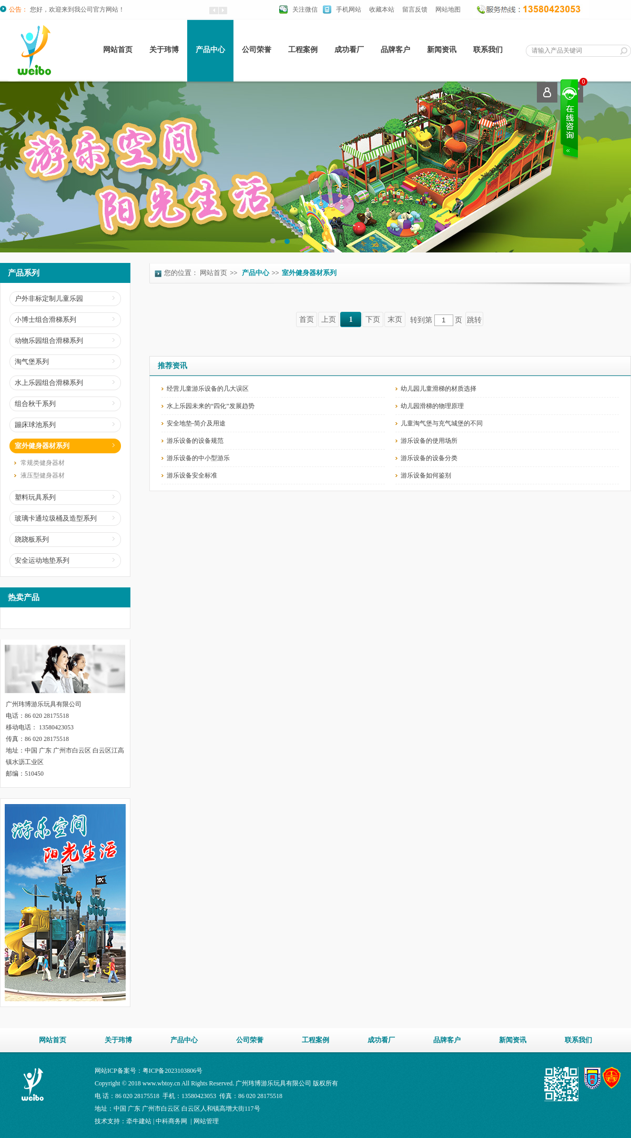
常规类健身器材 (43, 462)
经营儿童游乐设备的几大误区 (208, 388)
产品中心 (210, 50)
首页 (306, 319)
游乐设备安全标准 (192, 475)
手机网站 (348, 9)
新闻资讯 (441, 50)
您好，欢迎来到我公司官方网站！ (77, 9)
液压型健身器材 (43, 475)
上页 (328, 319)
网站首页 (118, 50)
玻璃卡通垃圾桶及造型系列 (56, 518)
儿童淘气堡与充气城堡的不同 (442, 423)
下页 (372, 319)
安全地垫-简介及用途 (196, 423)
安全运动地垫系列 (42, 560)
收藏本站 (381, 9)
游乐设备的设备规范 (195, 440)
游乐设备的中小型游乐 (198, 458)
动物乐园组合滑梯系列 (49, 340)
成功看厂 (349, 50)
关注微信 (305, 9)
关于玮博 (164, 50)
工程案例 (303, 50)
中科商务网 (171, 1121)
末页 (395, 319)
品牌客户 (395, 50)
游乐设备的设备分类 (429, 458)
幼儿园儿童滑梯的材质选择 (438, 388)
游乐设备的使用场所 (429, 440)
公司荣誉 (256, 50)
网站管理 (206, 1121)
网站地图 (448, 9)
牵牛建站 (138, 1121)
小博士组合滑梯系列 (45, 319)
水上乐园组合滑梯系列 (49, 383)
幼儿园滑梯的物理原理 (432, 406)
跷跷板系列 (32, 539)
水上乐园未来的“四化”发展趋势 (211, 406)
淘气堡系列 (32, 361)
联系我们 (488, 50)
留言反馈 (415, 9)
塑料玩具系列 (35, 497)
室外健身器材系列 (42, 446)
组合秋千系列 (35, 404)
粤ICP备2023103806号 (173, 1070)
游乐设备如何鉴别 (426, 475)
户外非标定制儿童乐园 (49, 298)
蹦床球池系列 (35, 425)
